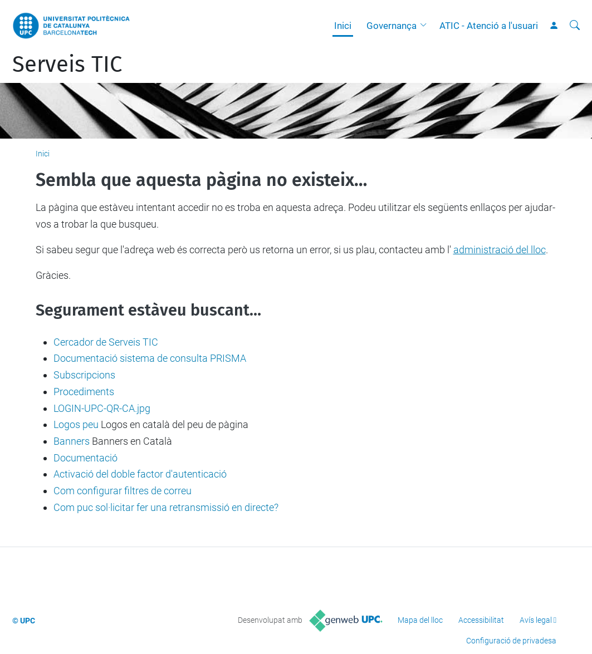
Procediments (83, 391)
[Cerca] (575, 25)
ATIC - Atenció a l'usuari (488, 25)
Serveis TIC (67, 64)
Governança (391, 25)
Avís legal (536, 620)
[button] (426, 26)
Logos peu (76, 424)
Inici (342, 25)
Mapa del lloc (420, 620)
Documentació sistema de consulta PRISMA (149, 358)
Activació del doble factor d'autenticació (140, 474)
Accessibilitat (481, 620)
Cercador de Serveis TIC (105, 342)
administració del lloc (499, 249)
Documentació (85, 458)
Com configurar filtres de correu (122, 490)
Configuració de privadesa (511, 640)
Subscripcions (84, 375)
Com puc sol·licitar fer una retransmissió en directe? (165, 507)
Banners (71, 441)
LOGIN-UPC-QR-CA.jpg (101, 408)
